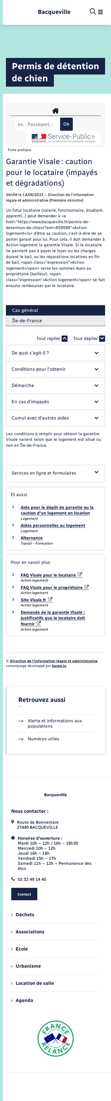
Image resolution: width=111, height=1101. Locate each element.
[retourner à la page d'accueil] (54, 12)
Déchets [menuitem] (22, 914)
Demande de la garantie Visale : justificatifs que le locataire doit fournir (53, 618)
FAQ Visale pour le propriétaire (55, 587)
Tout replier (51, 339)
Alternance (32, 537)
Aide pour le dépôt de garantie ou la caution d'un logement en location (57, 510)
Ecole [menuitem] (19, 949)
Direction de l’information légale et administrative (54, 661)
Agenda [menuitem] (22, 1000)
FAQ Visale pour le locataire (51, 575)
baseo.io (59, 666)
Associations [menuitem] (27, 932)
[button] (55, 353)
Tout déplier (89, 339)
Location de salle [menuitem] (32, 983)
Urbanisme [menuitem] (26, 966)
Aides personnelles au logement (53, 525)
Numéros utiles (38, 738)
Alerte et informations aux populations (50, 723)
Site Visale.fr (36, 600)
